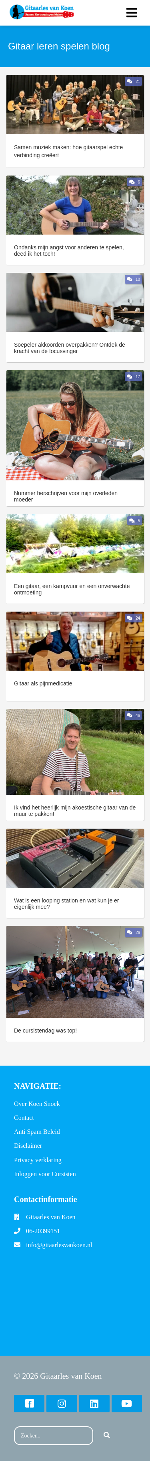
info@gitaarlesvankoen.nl (59, 1245)
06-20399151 (43, 1231)
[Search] (106, 1435)
